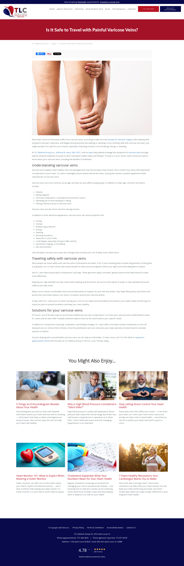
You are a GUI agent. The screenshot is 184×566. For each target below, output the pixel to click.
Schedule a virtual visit (109, 2)
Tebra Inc (65, 528)
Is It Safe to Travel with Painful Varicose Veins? (76, 43)
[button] (170, 9)
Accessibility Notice (115, 527)
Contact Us (131, 527)
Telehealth (81, 2)
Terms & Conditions (95, 527)
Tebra (103, 557)
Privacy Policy (78, 527)
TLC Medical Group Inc (40, 43)
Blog (54, 43)
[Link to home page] (15, 11)
